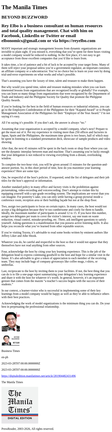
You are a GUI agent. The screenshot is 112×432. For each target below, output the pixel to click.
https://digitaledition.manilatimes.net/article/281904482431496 (38, 375)
